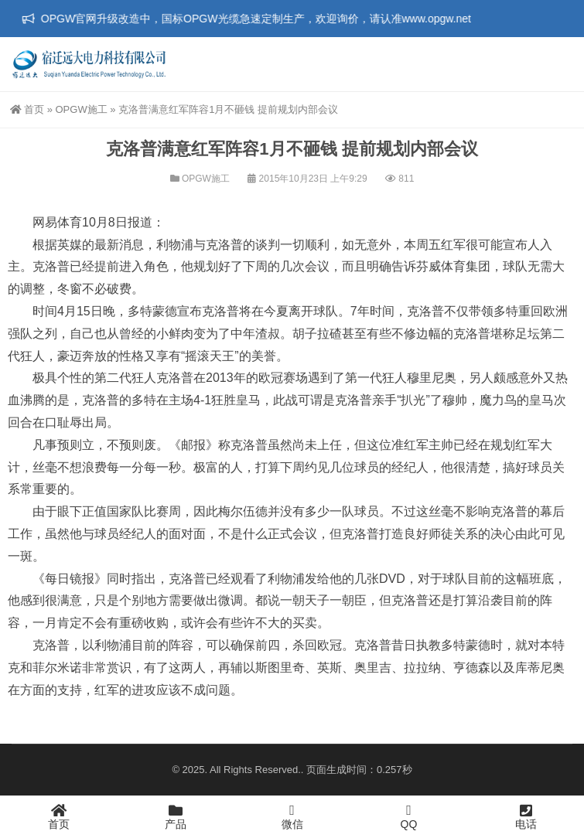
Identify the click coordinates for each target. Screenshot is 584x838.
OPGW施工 (81, 109)
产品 (175, 816)
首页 (27, 109)
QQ (408, 816)
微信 (292, 816)
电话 (525, 816)
